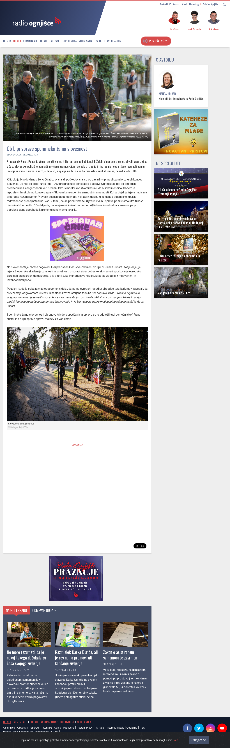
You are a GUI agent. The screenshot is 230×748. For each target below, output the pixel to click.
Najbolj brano (16, 610)
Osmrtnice (9, 727)
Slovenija (13, 154)
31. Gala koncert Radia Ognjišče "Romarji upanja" (177, 191)
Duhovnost (67, 722)
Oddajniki (131, 727)
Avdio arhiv (114, 41)
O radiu (100, 727)
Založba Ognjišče (210, 4)
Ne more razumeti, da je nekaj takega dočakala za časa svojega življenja (26, 657)
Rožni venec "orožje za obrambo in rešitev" (179, 258)
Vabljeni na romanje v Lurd (174, 292)
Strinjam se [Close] (199, 740)
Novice (17, 41)
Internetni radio (115, 727)
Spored (100, 41)
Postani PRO (165, 4)
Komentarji (30, 41)
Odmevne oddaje (44, 610)
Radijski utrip (57, 41)
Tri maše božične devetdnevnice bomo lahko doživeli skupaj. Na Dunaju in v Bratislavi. (181, 222)
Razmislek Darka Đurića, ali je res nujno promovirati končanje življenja (76, 657)
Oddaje (43, 41)
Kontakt (176, 4)
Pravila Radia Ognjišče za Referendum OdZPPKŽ (31, 731)
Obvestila (22, 727)
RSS (142, 727)
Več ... (177, 740)
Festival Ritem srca (80, 41)
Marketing (194, 4)
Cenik (184, 4)
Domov (7, 41)
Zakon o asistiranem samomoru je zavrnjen (120, 655)
